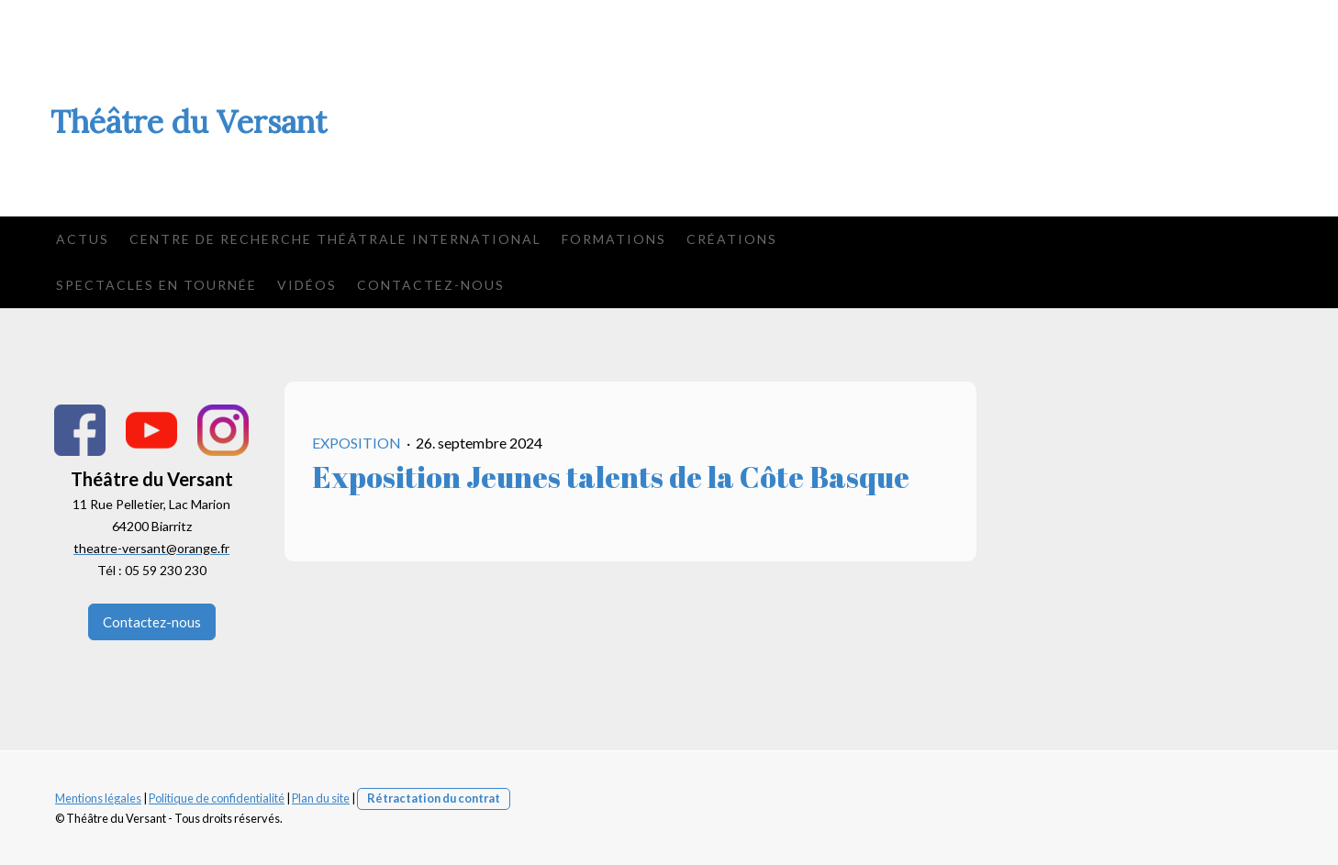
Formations (614, 239)
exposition (358, 442)
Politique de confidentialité (216, 798)
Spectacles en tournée (156, 285)
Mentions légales (98, 798)
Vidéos (307, 285)
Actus (82, 239)
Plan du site (321, 798)
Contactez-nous (431, 285)
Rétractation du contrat (433, 798)
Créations (731, 239)
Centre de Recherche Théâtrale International (335, 239)
